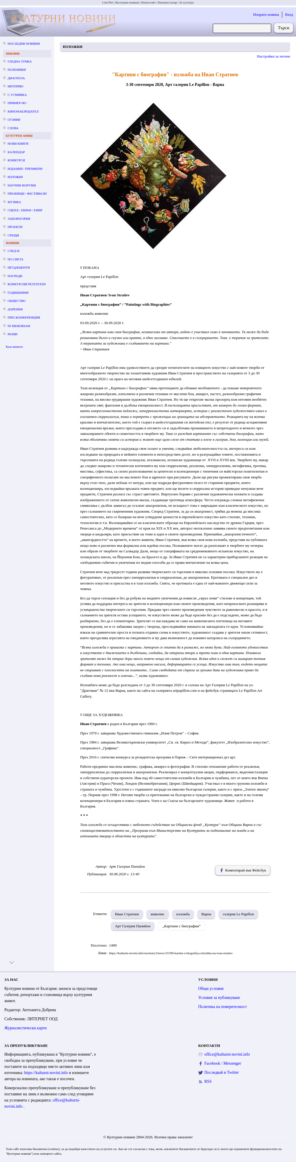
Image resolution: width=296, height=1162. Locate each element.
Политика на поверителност (222, 1006)
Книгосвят (148, 2)
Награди (15, 276)
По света (15, 259)
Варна (206, 914)
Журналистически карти (25, 1028)
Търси (283, 27)
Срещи (13, 235)
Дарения (15, 309)
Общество (16, 300)
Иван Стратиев (127, 914)
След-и (13, 251)
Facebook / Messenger (222, 1063)
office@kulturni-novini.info (227, 1054)
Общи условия (211, 988)
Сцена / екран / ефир (25, 210)
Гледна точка (20, 61)
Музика (14, 202)
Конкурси (16, 160)
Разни (13, 334)
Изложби (15, 177)
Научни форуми (22, 185)
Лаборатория (19, 218)
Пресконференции (24, 317)
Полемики (17, 69)
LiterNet (107, 2)
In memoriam (19, 326)
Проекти (15, 227)
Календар (16, 152)
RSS (208, 1081)
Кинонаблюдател (23, 111)
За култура (186, 2)
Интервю (15, 86)
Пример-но (17, 103)
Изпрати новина (266, 14)
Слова (13, 128)
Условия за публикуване (219, 997)
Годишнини (18, 292)
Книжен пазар (167, 2)
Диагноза (16, 78)
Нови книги (18, 143)
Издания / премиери (25, 168)
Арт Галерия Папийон (133, 926)
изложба (183, 914)
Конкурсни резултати (27, 284)
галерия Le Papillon (238, 914)
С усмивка (17, 94)
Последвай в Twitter (221, 1072)
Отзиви (14, 119)
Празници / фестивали (27, 193)
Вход (289, 14)
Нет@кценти (19, 267)
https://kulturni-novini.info (46, 1073)
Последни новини (24, 43)
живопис (158, 914)
